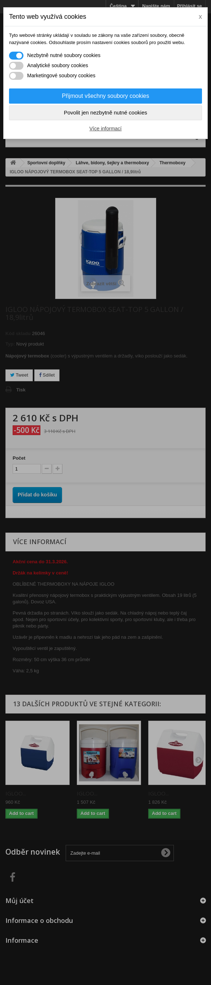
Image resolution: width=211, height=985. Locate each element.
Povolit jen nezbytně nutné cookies (105, 112)
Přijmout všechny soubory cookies (105, 96)
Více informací (105, 128)
